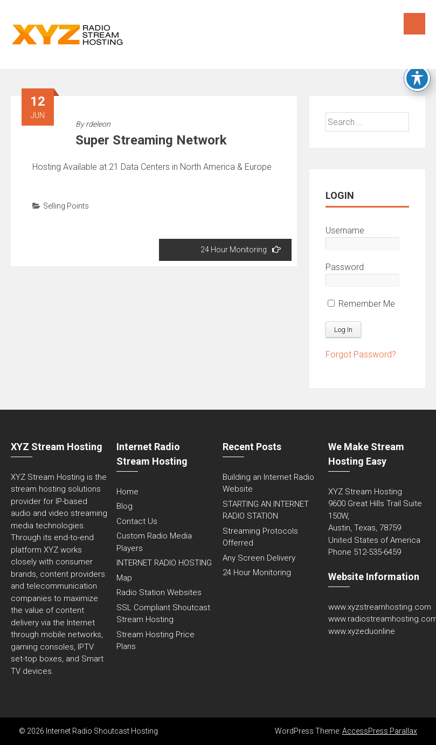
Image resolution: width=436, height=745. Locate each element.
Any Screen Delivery (259, 558)
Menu (414, 24)
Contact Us (136, 521)
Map (124, 578)
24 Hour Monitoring (240, 249)
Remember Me (361, 304)
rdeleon (98, 124)
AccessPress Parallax (379, 731)
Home (127, 491)
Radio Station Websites (159, 592)
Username (345, 230)
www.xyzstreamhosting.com (379, 607)
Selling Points (66, 206)
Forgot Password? (361, 354)
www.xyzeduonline (361, 631)
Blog (124, 506)
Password (345, 267)
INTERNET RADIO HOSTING (164, 563)
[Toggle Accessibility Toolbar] (417, 78)
